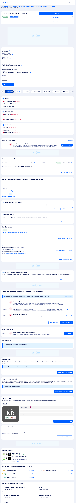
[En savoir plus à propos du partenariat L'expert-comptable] (31, 477)
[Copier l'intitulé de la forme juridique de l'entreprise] (34, 163)
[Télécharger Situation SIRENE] (71, 163)
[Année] (5, 404)
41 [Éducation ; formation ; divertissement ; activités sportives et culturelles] (15, 461)
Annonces (56, 91)
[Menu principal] (73, 2)
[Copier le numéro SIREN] (9, 51)
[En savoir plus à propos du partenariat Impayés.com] (70, 470)
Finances (65, 91)
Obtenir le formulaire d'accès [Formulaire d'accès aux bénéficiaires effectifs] (66, 279)
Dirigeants (47, 91)
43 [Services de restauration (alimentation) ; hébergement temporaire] (17, 461)
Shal (6, 80)
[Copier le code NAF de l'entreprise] (22, 185)
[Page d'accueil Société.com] (4, 2)
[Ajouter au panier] (67, 145)
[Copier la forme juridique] (18, 69)
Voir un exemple (70, 140)
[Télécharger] (71, 303)
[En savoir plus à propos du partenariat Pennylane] (70, 474)
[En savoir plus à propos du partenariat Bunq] (31, 474)
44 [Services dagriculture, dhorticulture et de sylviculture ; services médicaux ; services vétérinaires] (18, 461)
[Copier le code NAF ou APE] (22, 65)
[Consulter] (67, 303)
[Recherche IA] (9, 91)
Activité (26, 91)
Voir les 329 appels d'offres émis (65, 436)
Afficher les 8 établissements (65, 259)
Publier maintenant (54, 322)
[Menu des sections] (2, 91)
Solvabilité (56, 13)
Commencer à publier (68, 296)
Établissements (36, 91)
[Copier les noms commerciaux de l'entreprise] (34, 167)
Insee (3, 80)
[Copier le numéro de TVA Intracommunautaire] (11, 58)
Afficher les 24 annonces (66, 322)
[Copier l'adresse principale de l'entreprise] (31, 72)
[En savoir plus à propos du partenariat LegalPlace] (31, 470)
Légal (18, 91)
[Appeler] (56, 17)
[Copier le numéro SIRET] (12, 54)
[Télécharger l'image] (9, 454)
